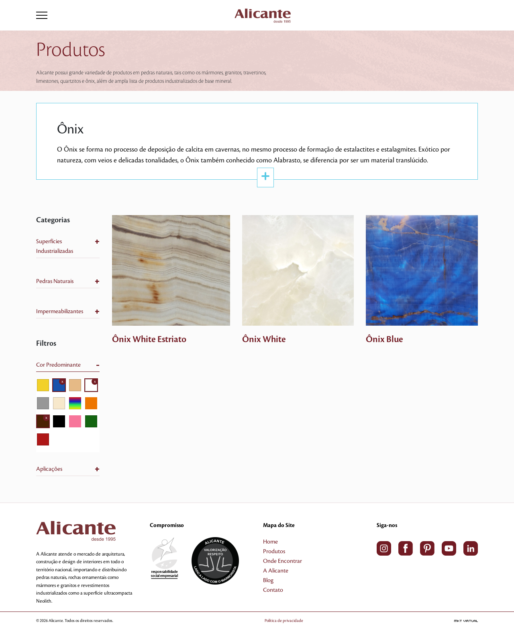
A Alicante (275, 571)
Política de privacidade (284, 620)
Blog (268, 580)
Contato (273, 590)
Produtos (274, 551)
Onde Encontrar (282, 561)
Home (270, 542)
